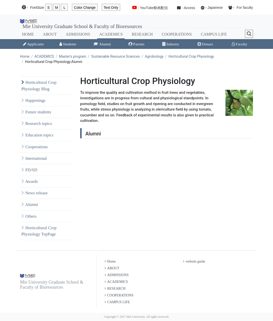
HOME (28, 34)
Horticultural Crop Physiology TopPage (39, 230)
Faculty (239, 44)
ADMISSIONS (78, 34)
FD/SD (29, 170)
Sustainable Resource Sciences (115, 56)
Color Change (84, 8)
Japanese (215, 8)
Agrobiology (154, 56)
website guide (194, 261)
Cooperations (34, 146)
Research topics (36, 123)
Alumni (102, 44)
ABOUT (50, 34)
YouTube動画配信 (154, 8)
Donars (205, 44)
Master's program (72, 56)
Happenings (33, 100)
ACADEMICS (111, 34)
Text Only (111, 8)
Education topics (37, 135)
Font (37, 7)
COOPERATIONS (177, 34)
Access (189, 8)
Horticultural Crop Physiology (191, 56)
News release (34, 193)
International (34, 158)
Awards (29, 181)
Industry (170, 44)
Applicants (33, 44)
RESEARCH (142, 34)
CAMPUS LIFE (214, 34)
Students (67, 44)
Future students (36, 112)
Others (29, 216)
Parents (136, 44)
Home (25, 56)
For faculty (245, 8)
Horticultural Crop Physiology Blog (39, 85)
